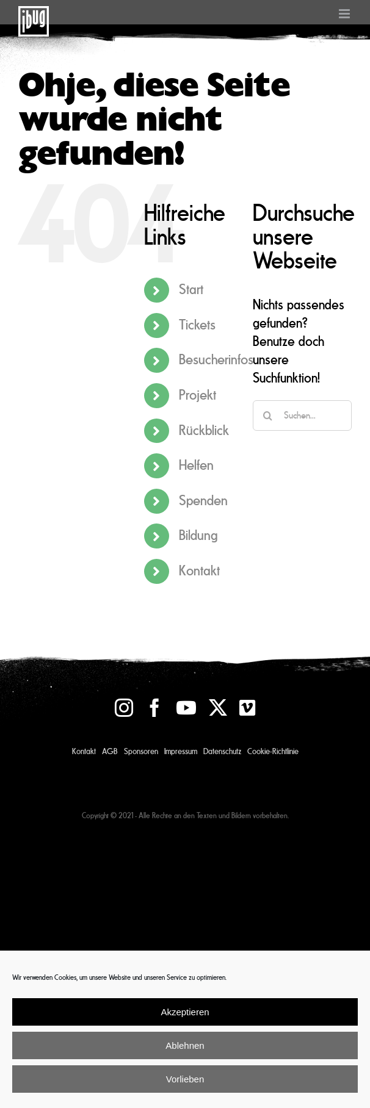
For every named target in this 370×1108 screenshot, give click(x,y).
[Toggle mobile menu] (345, 13)
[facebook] (154, 708)
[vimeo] (247, 708)
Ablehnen (184, 1045)
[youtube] (186, 708)
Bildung (198, 535)
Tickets (197, 325)
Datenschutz (222, 752)
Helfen (196, 465)
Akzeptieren (185, 1012)
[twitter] (218, 708)
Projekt (197, 395)
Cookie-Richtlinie (273, 752)
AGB (110, 752)
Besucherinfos (216, 359)
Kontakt (199, 571)
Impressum (180, 752)
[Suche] (268, 415)
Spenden (203, 500)
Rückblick (204, 430)
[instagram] (124, 708)
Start (191, 289)
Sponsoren (141, 752)
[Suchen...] (302, 415)
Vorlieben (185, 1079)
